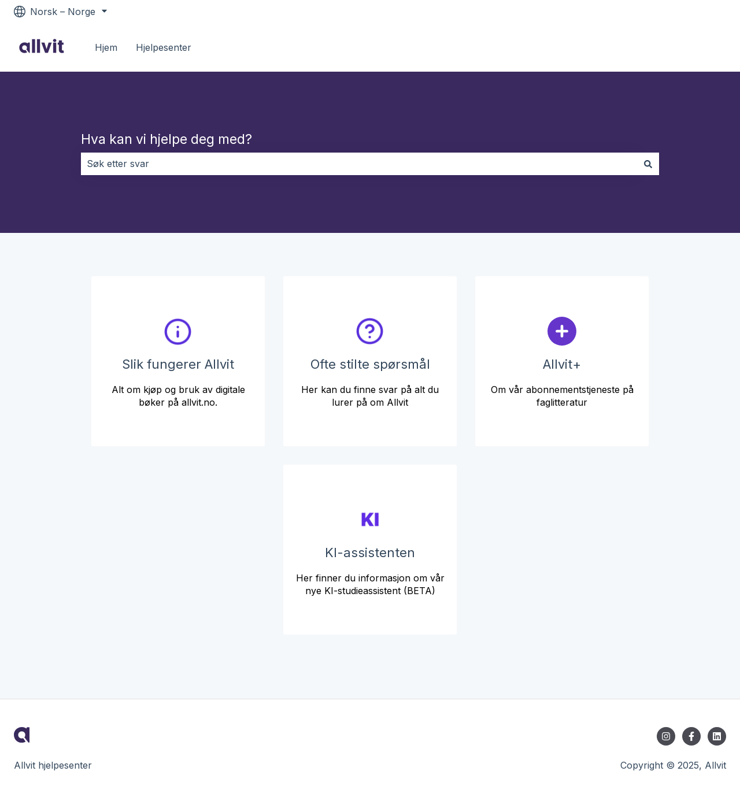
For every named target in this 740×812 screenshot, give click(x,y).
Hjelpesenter (163, 47)
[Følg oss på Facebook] (691, 736)
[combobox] (359, 164)
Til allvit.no (691, 47)
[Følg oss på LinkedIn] (717, 736)
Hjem (106, 47)
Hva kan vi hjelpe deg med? (166, 139)
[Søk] (648, 164)
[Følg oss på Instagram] (666, 736)
